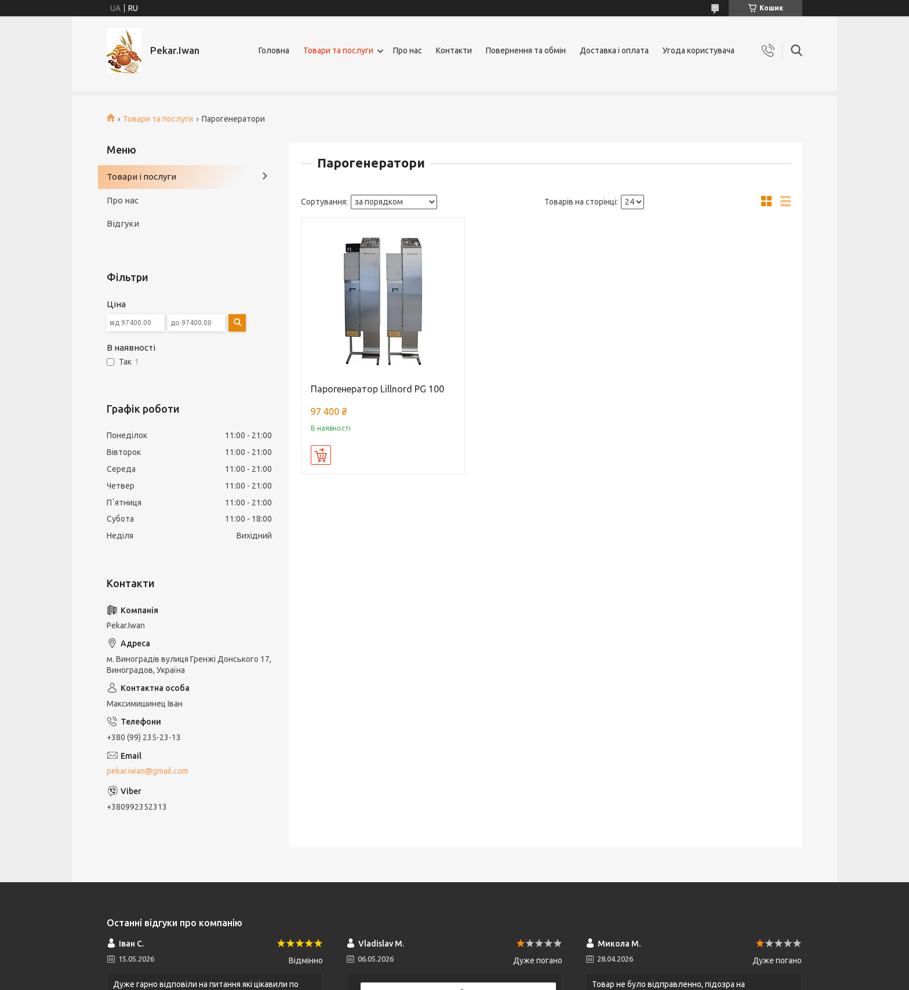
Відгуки (123, 223)
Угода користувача (699, 50)
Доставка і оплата (614, 50)
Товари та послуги (338, 50)
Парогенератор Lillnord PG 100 (377, 389)
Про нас (407, 50)
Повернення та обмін (526, 50)
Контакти (454, 50)
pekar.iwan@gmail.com (147, 771)
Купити (321, 455)
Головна (274, 50)
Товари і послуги (141, 176)
